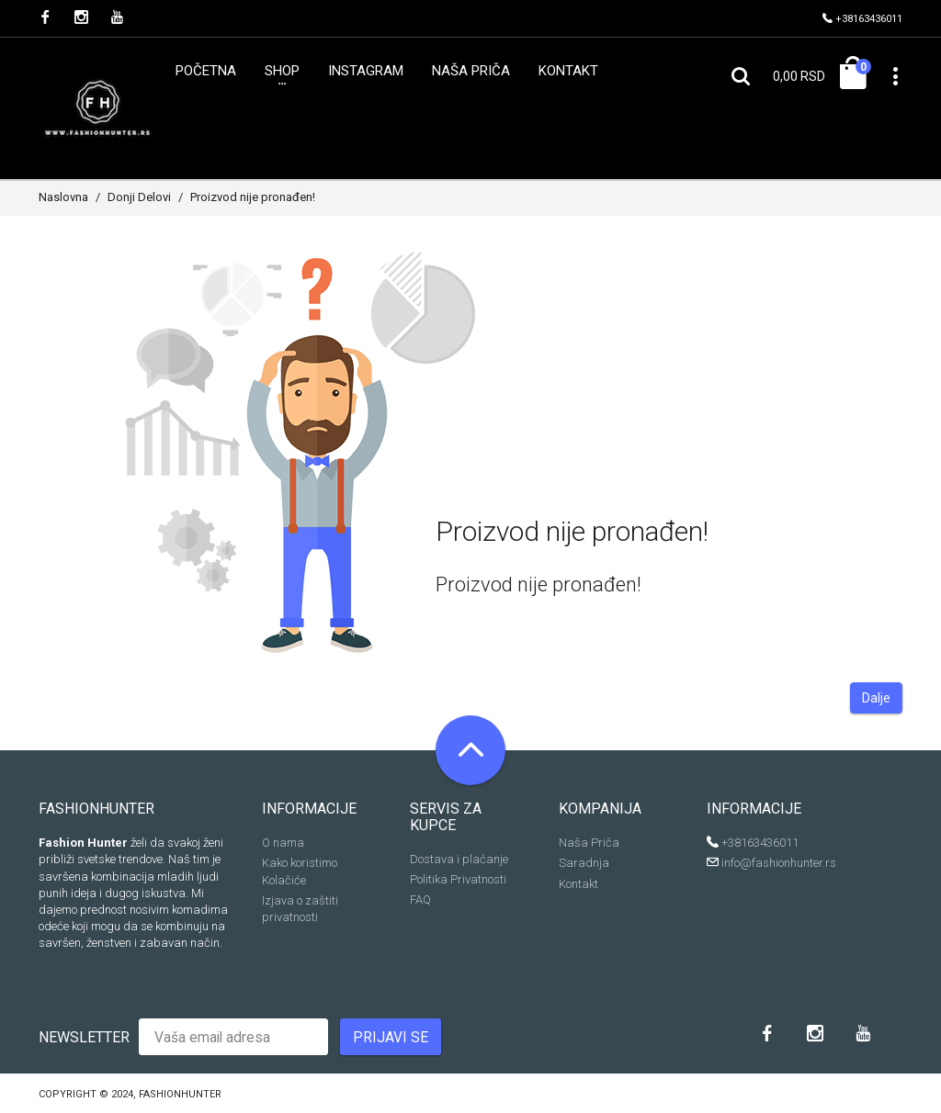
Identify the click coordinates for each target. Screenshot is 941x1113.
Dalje (876, 698)
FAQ (420, 899)
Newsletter (84, 1037)
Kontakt (578, 884)
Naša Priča (589, 842)
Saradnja (584, 863)
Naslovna (63, 197)
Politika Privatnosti (458, 879)
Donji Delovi (139, 197)
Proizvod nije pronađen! (252, 197)
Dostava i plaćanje (459, 859)
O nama (283, 842)
